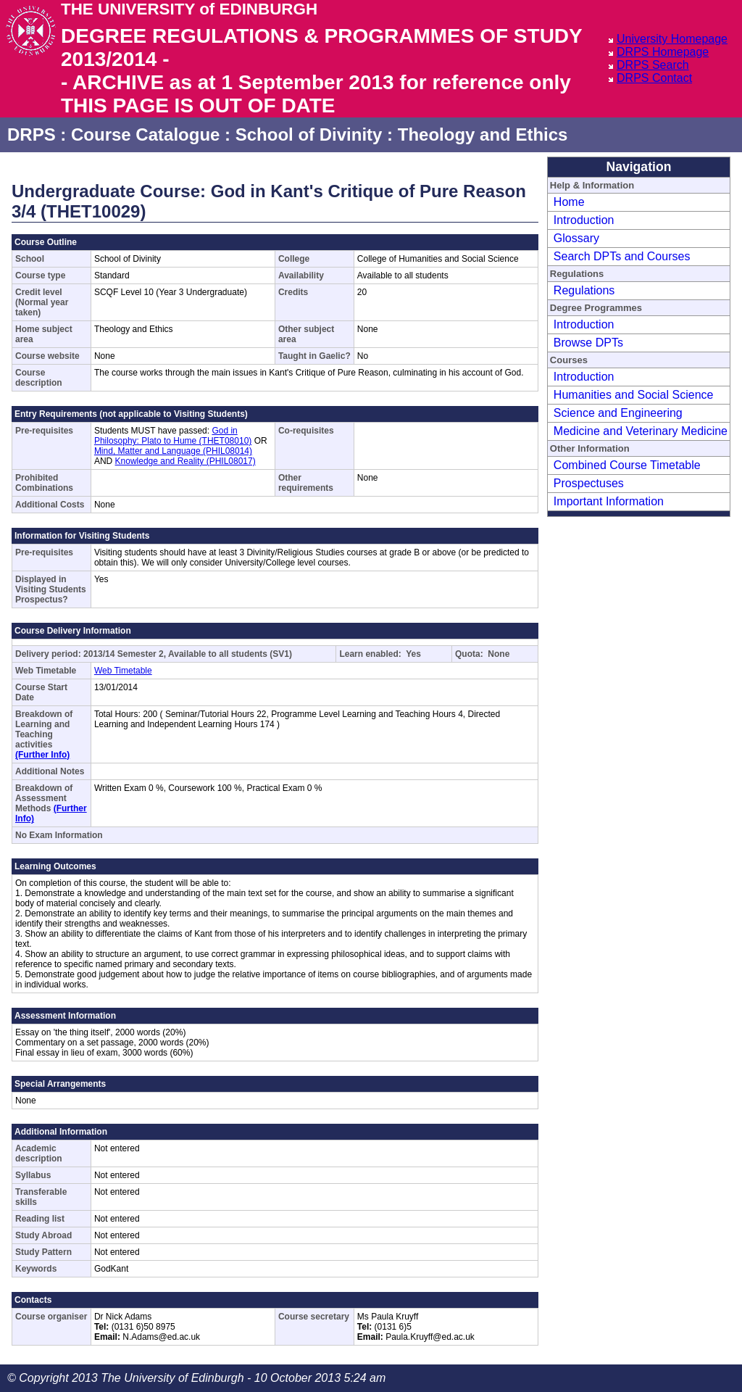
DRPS (31, 134)
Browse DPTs (588, 342)
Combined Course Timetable (627, 465)
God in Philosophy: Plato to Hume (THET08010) (172, 436)
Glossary (576, 238)
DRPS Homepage (663, 52)
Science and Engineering (618, 413)
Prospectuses (589, 483)
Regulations (584, 290)
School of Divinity (309, 134)
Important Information (609, 501)
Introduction (584, 220)
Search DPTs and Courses (622, 256)
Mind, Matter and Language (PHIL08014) (173, 451)
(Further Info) (42, 755)
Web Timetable (123, 671)
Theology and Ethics (483, 134)
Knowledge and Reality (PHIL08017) (185, 461)
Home (569, 202)
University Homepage (672, 39)
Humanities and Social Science (634, 395)
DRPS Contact (654, 78)
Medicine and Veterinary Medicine (641, 431)
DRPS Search (653, 65)
